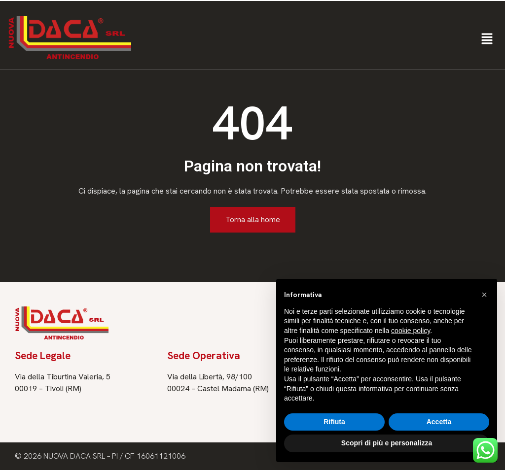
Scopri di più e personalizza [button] (386, 443)
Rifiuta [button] (334, 422)
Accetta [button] (439, 422)
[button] (487, 39)
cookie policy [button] (410, 331)
